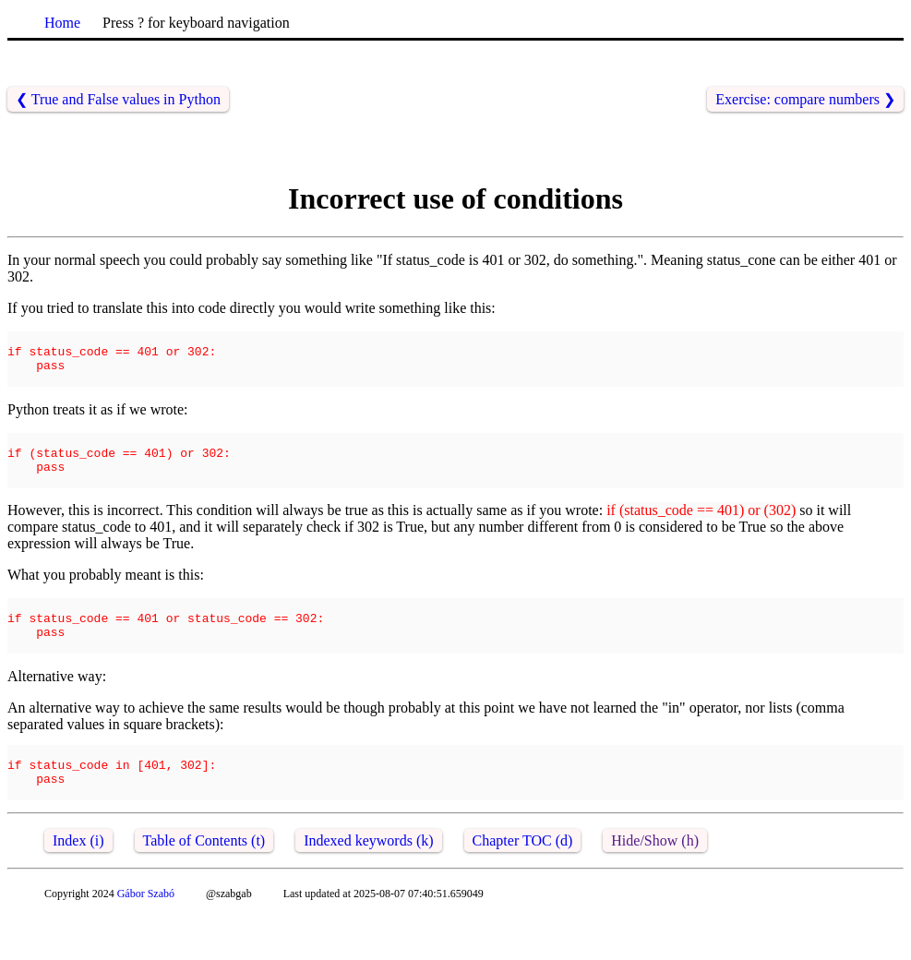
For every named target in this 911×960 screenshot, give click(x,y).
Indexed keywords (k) (368, 885)
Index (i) (78, 885)
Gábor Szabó (145, 937)
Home (62, 22)
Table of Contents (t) (204, 885)
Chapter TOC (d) (523, 885)
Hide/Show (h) (655, 885)
